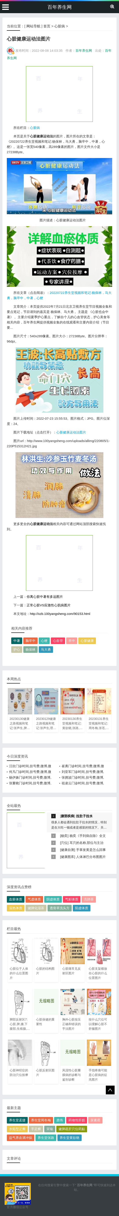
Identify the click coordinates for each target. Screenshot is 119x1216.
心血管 (58, 641)
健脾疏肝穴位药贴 (72, 1129)
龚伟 (59, 1120)
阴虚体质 (53, 899)
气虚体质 (34, 899)
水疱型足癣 (17, 1129)
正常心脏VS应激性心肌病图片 (49, 605)
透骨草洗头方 (60, 908)
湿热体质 (15, 908)
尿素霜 (95, 1120)
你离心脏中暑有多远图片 (45, 596)
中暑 (16, 641)
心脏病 (59, 26)
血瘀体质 (15, 899)
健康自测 (67, 850)
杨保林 (30, 649)
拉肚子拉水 (84, 816)
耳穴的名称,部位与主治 (86, 843)
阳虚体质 (81, 908)
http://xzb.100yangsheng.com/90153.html (60, 614)
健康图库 (67, 857)
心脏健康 (87, 641)
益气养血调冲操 (20, 1138)
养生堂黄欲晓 (69, 1138)
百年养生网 (60, 7)
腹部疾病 (67, 816)
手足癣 (36, 1129)
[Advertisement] (59, 93)
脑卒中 (30, 641)
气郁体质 (71, 899)
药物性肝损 (76, 1120)
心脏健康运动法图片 (71, 432)
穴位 (64, 843)
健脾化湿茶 (36, 908)
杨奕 (64, 836)
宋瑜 (49, 1129)
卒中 (71, 641)
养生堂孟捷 (17, 1120)
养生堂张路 (46, 1138)
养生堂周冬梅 (41, 1120)
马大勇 (46, 649)
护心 (16, 649)
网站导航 (33, 26)
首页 (46, 26)
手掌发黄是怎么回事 (91, 850)
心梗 (44, 641)
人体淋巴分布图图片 (91, 857)
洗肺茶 (89, 899)
